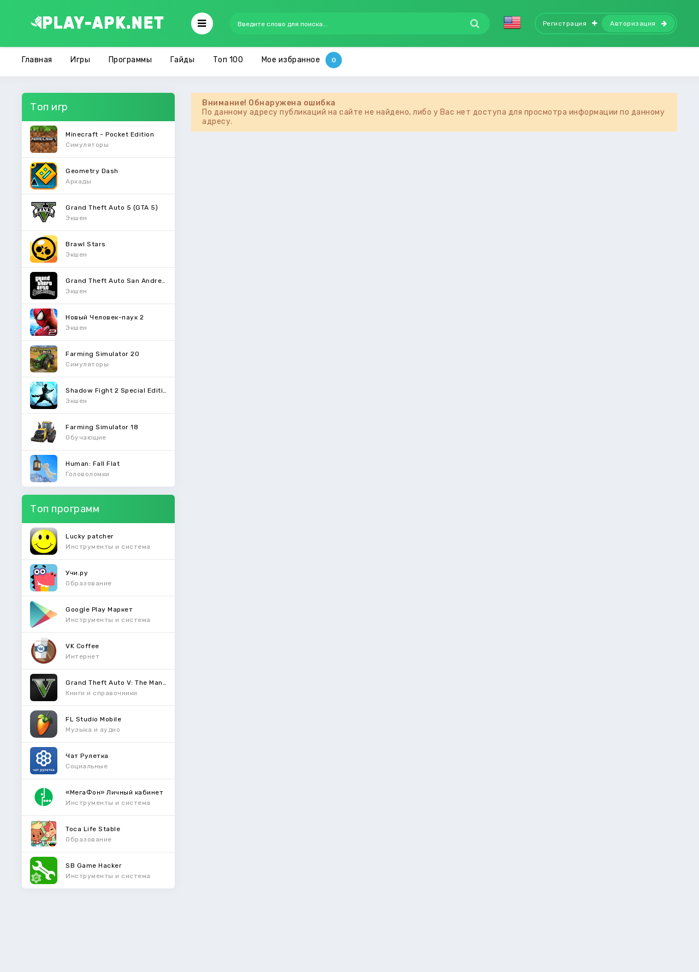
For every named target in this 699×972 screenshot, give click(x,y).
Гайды (182, 59)
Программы (130, 59)
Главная (37, 59)
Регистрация (570, 23)
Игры (80, 59)
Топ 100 (228, 59)
